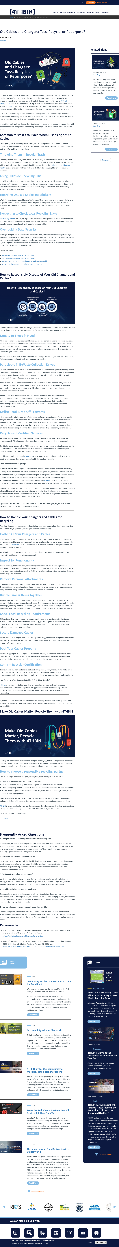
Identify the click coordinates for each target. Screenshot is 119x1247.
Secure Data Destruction (29, 1235)
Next (114, 1207)
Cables (3, 685)
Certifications (81, 12)
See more (105, 160)
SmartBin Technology (96, 1235)
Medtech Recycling (83, 1235)
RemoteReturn (56, 1234)
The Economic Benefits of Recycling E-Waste (19, 258)
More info (45, 1243)
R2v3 (19, 456)
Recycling (96, 75)
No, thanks (101, 1242)
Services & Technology (67, 12)
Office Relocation (69, 1235)
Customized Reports (93, 12)
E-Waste (3, 40)
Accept (91, 1242)
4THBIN (47, 480)
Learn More (93, 1021)
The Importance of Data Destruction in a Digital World (48, 1150)
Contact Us (91, 2)
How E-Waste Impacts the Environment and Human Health (24, 261)
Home (11, 17)
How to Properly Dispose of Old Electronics (18, 255)
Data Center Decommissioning (42, 1235)
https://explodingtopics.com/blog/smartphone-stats (23, 936)
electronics (16, 545)
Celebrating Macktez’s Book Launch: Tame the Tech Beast (49, 983)
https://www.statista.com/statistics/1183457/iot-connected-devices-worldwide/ (34, 946)
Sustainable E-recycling (15, 1235)
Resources (105, 12)
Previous (4, 1207)
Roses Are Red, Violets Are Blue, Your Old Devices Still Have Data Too (48, 1112)
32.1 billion (10, 106)
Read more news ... (38, 1191)
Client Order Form (102, 2)
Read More (111, 98)
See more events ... (106, 1154)
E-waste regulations (7, 218)
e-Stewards (28, 456)
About (55, 12)
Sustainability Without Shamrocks (44, 1030)
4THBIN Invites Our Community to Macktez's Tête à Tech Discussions (45, 1070)
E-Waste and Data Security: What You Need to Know (22, 264)
